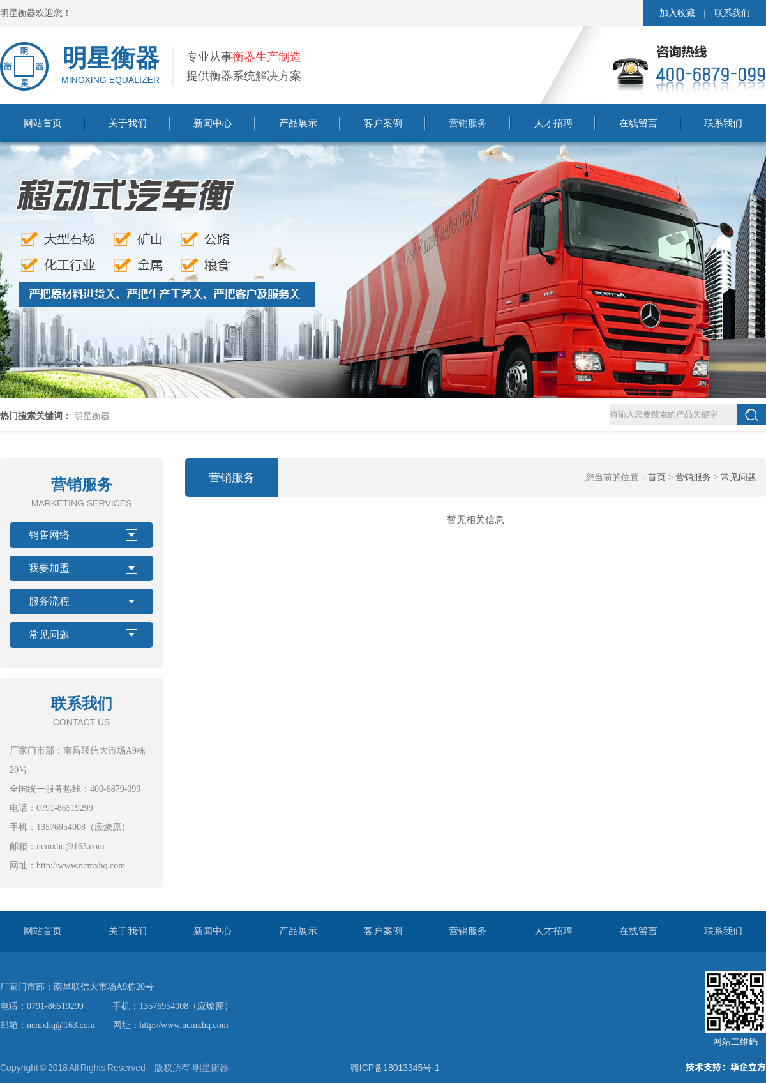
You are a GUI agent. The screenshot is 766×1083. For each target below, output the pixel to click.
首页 (657, 477)
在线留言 (638, 123)
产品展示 (298, 123)
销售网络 (49, 534)
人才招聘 (553, 123)
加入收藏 (677, 13)
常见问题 (49, 634)
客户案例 (383, 123)
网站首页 (43, 123)
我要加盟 (49, 568)
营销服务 (468, 123)
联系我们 (732, 13)
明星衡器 (92, 416)
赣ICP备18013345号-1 (395, 1068)
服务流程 (49, 601)
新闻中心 (212, 123)
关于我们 (128, 123)
